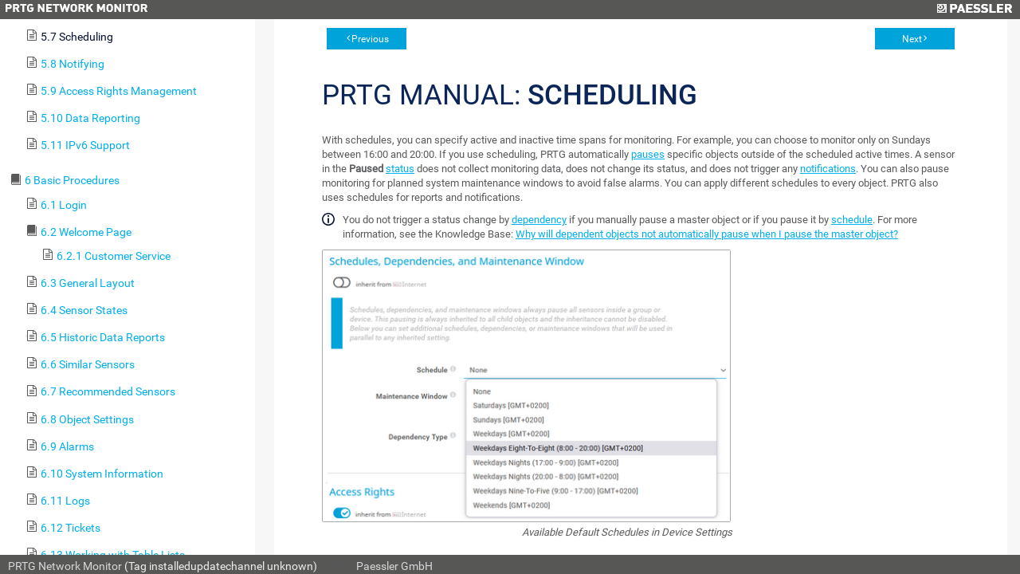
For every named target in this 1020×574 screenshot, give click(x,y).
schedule (852, 220)
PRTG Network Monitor (65, 566)
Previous (370, 39)
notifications (828, 169)
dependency (539, 220)
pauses (648, 154)
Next (912, 39)
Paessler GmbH (394, 566)
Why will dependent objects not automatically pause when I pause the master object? (707, 234)
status (400, 169)
